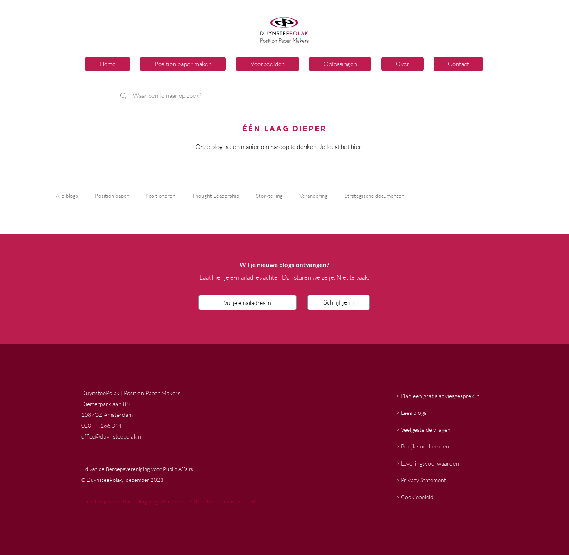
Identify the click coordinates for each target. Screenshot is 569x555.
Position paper (112, 195)
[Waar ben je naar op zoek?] (231, 95)
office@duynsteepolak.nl (111, 436)
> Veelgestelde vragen (423, 429)
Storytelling (269, 195)
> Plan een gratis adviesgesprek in (438, 395)
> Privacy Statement (421, 479)
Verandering (313, 195)
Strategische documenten (374, 195)
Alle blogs (67, 195)
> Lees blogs (411, 412)
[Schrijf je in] (338, 302)
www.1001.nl (189, 501)
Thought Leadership (215, 195)
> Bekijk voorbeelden (422, 446)
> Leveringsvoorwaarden (427, 463)
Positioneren (160, 195)
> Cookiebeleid (415, 496)
